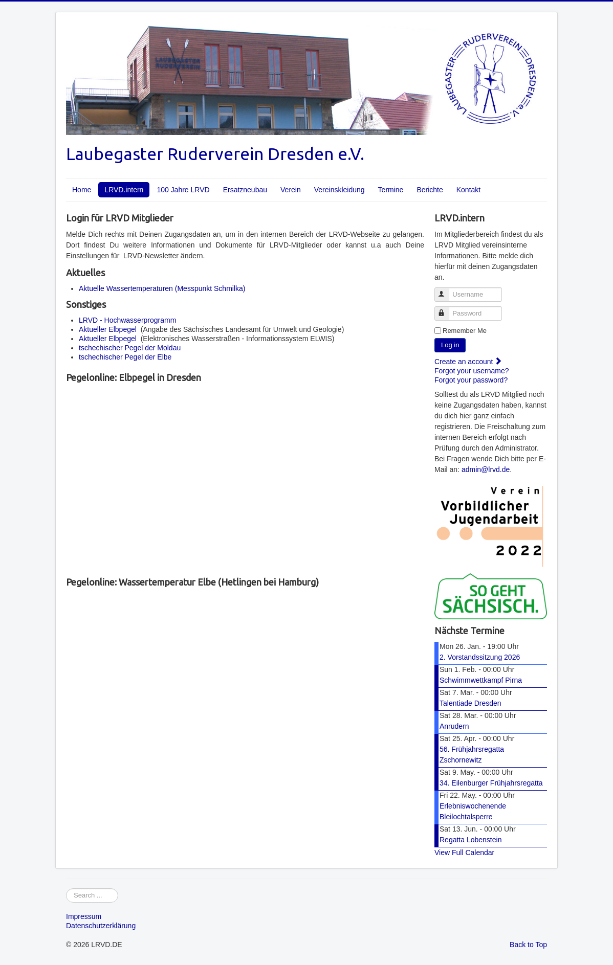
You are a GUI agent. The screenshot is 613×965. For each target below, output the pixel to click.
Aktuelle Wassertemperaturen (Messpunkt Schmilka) (162, 288)
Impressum (83, 916)
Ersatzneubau (245, 190)
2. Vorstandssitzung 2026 (480, 657)
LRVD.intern (123, 190)
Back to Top (528, 944)
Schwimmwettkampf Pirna (481, 680)
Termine (391, 190)
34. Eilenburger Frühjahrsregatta (491, 783)
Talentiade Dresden (470, 703)
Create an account (468, 361)
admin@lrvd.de (486, 469)
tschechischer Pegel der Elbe (125, 357)
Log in (450, 345)
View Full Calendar (464, 852)
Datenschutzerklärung (101, 926)
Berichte (430, 190)
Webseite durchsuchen (66, 888)
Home (81, 190)
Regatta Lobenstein (470, 840)
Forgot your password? (471, 380)
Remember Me (465, 330)
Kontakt (468, 190)
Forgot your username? (471, 371)
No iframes (245, 478)
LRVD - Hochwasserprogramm (127, 320)
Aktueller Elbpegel (108, 329)
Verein (290, 190)
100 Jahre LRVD (183, 190)
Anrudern (454, 726)
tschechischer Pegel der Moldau (130, 348)
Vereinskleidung (339, 190)
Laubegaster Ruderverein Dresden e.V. (215, 153)
